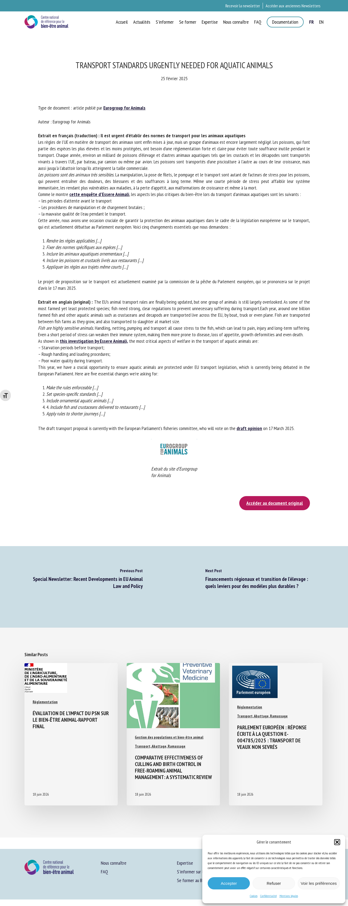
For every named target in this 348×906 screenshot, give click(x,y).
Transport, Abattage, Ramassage (160, 746)
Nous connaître (113, 863)
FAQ (104, 871)
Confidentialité (268, 896)
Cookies (253, 896)
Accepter (229, 883)
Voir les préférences (319, 883)
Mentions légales (288, 896)
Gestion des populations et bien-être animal (169, 737)
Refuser (274, 883)
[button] (337, 842)
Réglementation (45, 701)
